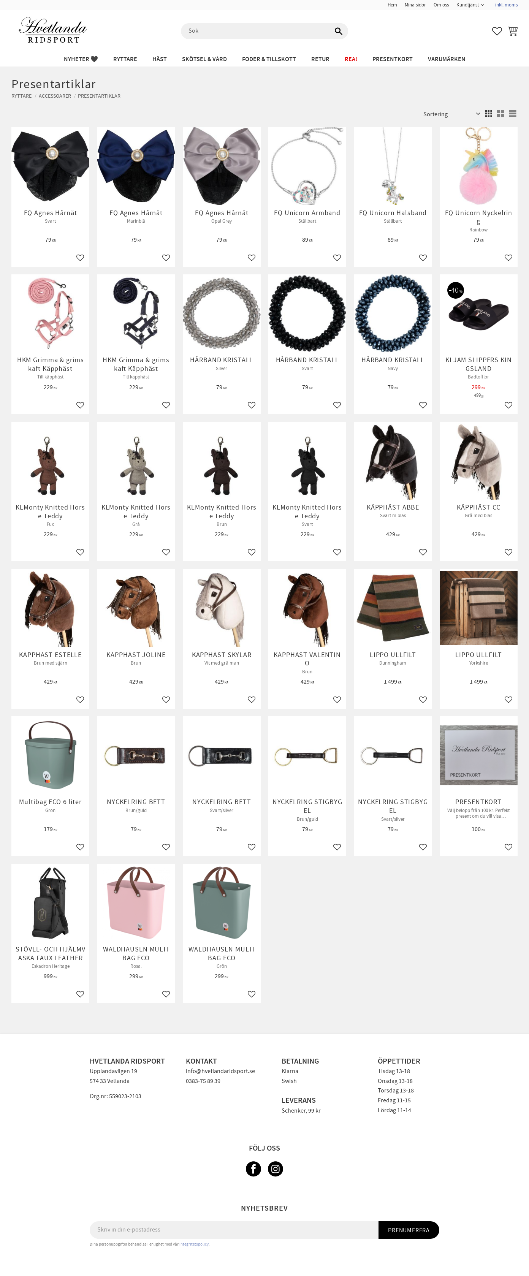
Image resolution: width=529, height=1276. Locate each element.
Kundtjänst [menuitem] (467, 5)
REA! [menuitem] (351, 59)
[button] (497, 31)
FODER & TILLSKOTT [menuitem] (269, 59)
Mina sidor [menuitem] (415, 5)
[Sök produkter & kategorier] (264, 31)
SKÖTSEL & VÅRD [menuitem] (204, 59)
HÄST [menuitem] (159, 59)
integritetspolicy (194, 1244)
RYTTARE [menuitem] (125, 59)
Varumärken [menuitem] (447, 59)
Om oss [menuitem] (441, 5)
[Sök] (338, 31)
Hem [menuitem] (392, 5)
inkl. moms (506, 5)
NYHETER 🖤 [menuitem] (81, 59)
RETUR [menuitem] (320, 59)
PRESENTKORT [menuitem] (392, 59)
